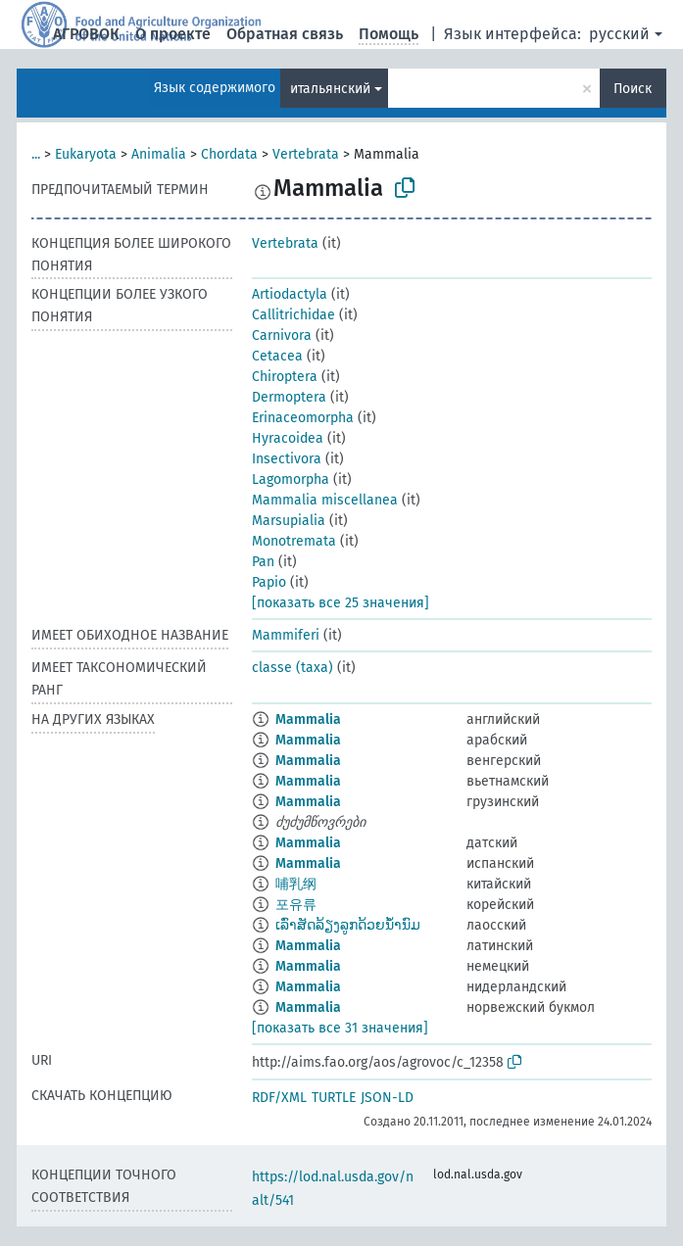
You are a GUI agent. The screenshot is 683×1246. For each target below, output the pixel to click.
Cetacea (277, 356)
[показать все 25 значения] (340, 603)
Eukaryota (86, 154)
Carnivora (282, 335)
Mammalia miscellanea (325, 500)
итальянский (330, 88)
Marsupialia (288, 520)
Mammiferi (285, 635)
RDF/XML (279, 1097)
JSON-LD (387, 1097)
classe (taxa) (292, 667)
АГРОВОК (86, 33)
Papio (269, 582)
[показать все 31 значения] (340, 1028)
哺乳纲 (296, 884)
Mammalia (308, 719)
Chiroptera (284, 376)
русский (619, 33)
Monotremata (294, 541)
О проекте (173, 33)
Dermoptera (289, 397)
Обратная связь (284, 33)
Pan (263, 561)
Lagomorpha (290, 479)
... (35, 154)
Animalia (158, 154)
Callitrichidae (293, 315)
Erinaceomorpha (303, 417)
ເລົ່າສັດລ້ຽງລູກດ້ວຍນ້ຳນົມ (347, 925)
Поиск (632, 88)
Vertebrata (305, 154)
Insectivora (286, 459)
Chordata (229, 154)
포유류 (296, 904)
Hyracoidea (287, 438)
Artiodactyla (289, 294)
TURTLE (334, 1097)
